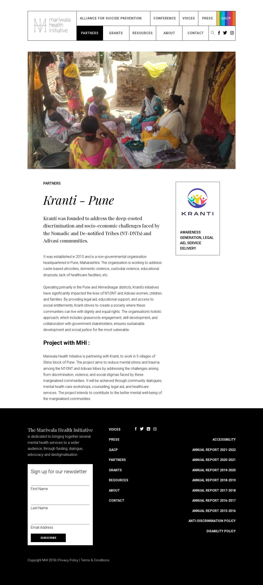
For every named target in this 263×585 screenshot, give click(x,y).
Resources (143, 33)
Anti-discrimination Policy (212, 521)
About (169, 33)
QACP (226, 18)
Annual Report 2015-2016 (214, 511)
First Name (39, 489)
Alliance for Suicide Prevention (111, 18)
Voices (188, 18)
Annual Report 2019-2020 (214, 470)
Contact (196, 33)
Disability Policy (221, 531)
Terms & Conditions (95, 560)
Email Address (42, 527)
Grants (116, 33)
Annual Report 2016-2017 (214, 501)
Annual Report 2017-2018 (214, 490)
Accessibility (224, 440)
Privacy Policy (68, 560)
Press (207, 18)
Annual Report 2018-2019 (214, 480)
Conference (164, 18)
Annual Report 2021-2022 (214, 450)
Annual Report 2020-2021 (214, 460)
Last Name (39, 508)
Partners (90, 33)
